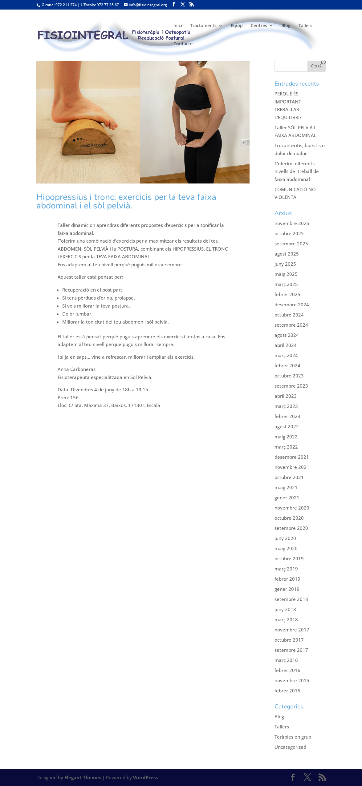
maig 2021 (286, 487)
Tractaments (203, 25)
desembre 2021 (292, 457)
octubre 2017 (289, 640)
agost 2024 (287, 335)
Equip (237, 25)
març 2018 (286, 619)
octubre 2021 (289, 477)
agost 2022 (287, 426)
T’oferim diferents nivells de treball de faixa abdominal (297, 171)
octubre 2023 (289, 376)
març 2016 (286, 660)
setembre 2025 (291, 243)
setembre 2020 (291, 528)
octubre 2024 (289, 315)
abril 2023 (286, 396)
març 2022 (286, 447)
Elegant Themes (82, 777)
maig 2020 (286, 548)
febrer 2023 (287, 416)
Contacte (183, 44)
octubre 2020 (289, 518)
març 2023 (286, 406)
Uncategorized (290, 747)
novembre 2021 (292, 467)
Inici (177, 25)
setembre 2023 (291, 386)
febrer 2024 (287, 365)
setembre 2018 (291, 599)
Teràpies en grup (293, 737)
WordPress (145, 777)
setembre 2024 (291, 325)
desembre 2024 (292, 304)
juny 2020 (285, 538)
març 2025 (286, 284)
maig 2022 (286, 436)
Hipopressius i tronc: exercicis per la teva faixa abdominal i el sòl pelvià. (126, 201)
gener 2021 (287, 497)
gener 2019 (287, 589)
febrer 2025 (287, 294)
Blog (286, 25)
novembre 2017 (292, 630)
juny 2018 (285, 609)
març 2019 (286, 569)
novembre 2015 (292, 680)
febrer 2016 (287, 670)
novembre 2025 (292, 223)
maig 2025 (286, 274)
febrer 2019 (287, 579)
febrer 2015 (287, 690)
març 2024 (286, 355)
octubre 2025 (289, 233)
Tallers (305, 25)
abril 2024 (286, 345)
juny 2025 (285, 264)
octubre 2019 (289, 558)
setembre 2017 (291, 650)
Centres (259, 25)
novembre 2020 (292, 508)
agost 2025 (287, 254)
